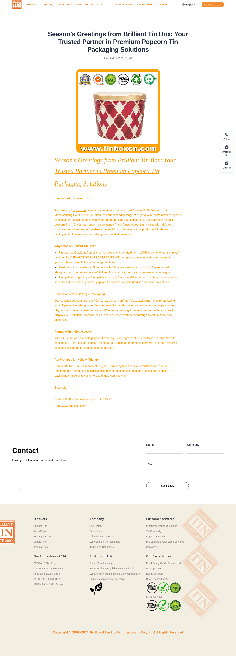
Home (31, 4)
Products (65, 4)
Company (47, 4)
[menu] (103, 4)
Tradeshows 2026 (120, 4)
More (163, 4)
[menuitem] (31, 4)
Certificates (145, 4)
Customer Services (90, 4)
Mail (150, 464)
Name (150, 444)
